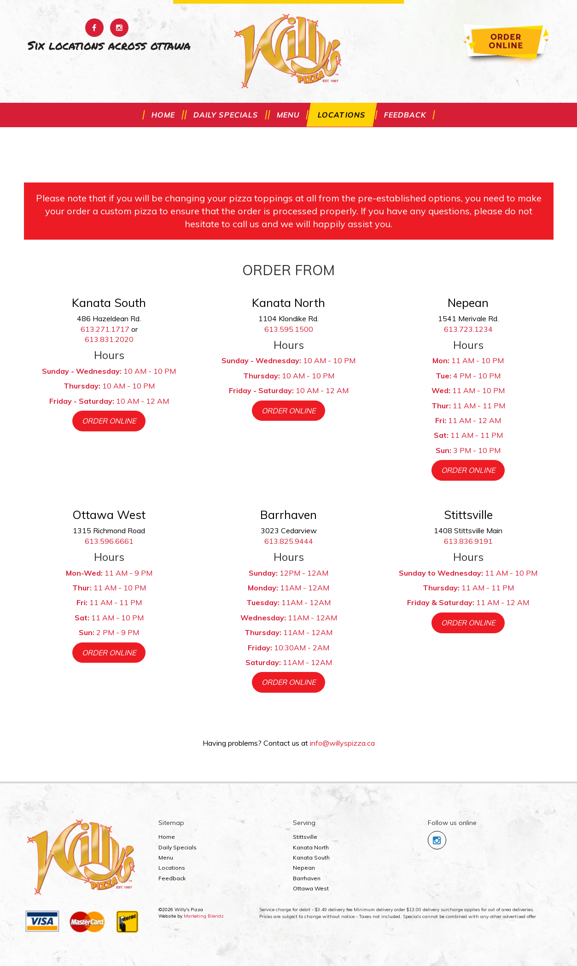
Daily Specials (225, 114)
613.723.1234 (468, 329)
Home (163, 114)
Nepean (304, 867)
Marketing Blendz (204, 916)
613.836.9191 (468, 541)
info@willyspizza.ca (342, 743)
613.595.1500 (288, 329)
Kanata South (311, 857)
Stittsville (305, 836)
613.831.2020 (109, 339)
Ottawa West (311, 888)
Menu (288, 114)
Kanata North (311, 847)
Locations (342, 114)
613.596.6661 (109, 541)
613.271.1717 (105, 329)
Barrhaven (307, 878)
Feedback (405, 114)
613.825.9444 (288, 541)
